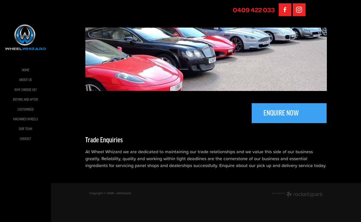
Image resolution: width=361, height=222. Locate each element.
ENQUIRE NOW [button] (281, 113)
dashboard (123, 193)
